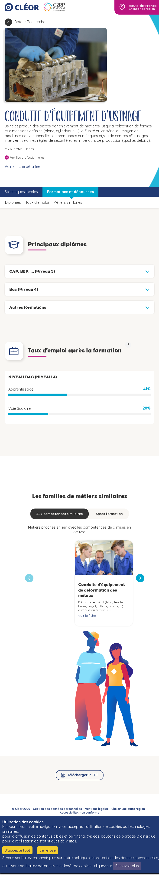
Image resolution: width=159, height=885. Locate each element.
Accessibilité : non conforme (79, 812)
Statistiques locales (21, 191)
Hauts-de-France (143, 5)
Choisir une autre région (128, 809)
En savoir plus (127, 865)
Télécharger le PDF (83, 775)
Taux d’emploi (37, 202)
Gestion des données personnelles (57, 809)
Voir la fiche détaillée (22, 166)
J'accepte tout (17, 850)
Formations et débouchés (70, 191)
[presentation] (140, 578)
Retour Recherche (29, 21)
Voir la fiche (87, 615)
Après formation (109, 514)
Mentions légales (97, 809)
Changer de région (142, 8)
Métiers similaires (67, 202)
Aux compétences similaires (59, 514)
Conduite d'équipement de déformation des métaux (101, 590)
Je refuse (47, 850)
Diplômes (13, 202)
